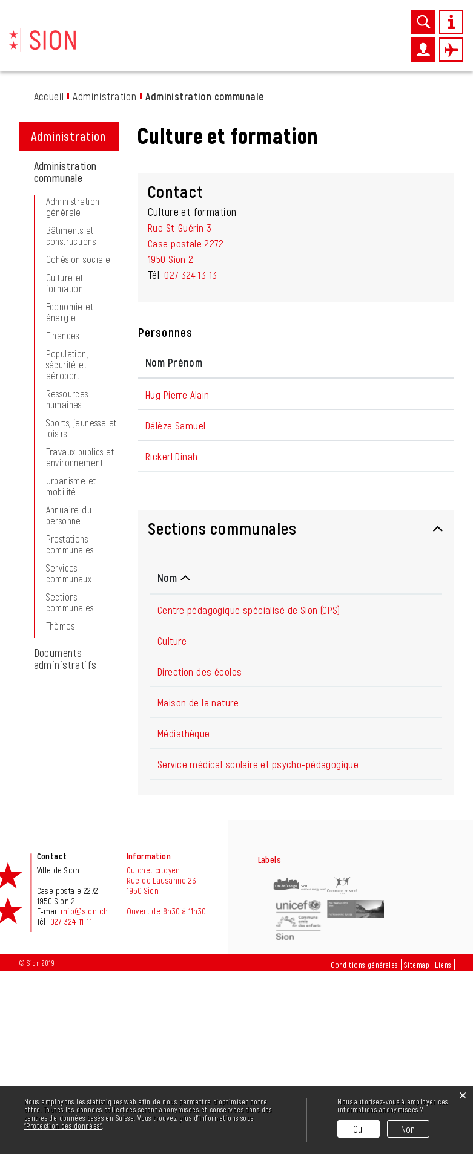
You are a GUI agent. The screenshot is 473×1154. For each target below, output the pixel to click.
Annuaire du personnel (69, 651)
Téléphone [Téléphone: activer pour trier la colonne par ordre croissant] (399, 744)
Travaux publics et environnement (80, 593)
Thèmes (60, 761)
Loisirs (286, 47)
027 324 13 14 (402, 838)
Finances (62, 471)
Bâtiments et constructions (71, 371)
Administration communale (76, 307)
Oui (359, 1129)
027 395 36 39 (404, 869)
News (168, 47)
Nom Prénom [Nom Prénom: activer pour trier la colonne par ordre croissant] (173, 497)
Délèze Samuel (176, 576)
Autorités (376, 47)
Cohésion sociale (78, 395)
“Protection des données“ (63, 1125)
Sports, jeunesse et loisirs (81, 564)
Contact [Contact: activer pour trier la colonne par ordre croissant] (385, 497)
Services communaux (69, 709)
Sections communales (70, 738)
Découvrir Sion (128, 47)
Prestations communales (70, 680)
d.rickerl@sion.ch (403, 607)
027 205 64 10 (403, 776)
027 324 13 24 (403, 807)
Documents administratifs (65, 794)
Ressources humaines (67, 535)
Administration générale (73, 342)
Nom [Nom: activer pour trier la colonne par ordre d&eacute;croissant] (167, 744)
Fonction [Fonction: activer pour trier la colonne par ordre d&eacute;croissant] (248, 497)
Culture (172, 807)
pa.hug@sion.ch (400, 529)
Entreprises (249, 47)
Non (408, 1129)
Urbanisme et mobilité (71, 622)
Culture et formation (65, 418)
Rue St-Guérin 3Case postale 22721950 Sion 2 (186, 378)
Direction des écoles (201, 838)
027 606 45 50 (404, 900)
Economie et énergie (70, 447)
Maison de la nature (199, 869)
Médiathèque (185, 900)
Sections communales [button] (222, 695)
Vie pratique (202, 47)
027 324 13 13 (191, 410)
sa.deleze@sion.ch (406, 576)
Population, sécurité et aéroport (67, 500)
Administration (328, 47)
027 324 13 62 (403, 930)
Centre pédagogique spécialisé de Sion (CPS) (252, 776)
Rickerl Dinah (172, 607)
